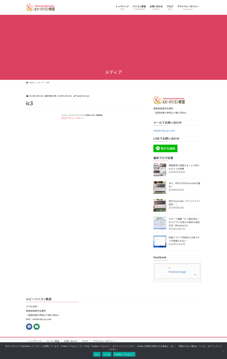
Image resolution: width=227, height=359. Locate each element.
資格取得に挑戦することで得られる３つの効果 (184, 167)
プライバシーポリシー (104, 341)
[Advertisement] (113, 42)
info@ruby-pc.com (164, 130)
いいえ (107, 354)
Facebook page (177, 272)
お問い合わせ (70, 341)
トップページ (35, 341)
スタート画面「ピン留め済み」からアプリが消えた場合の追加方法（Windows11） (184, 222)
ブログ (85, 341)
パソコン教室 (52, 341)
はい (97, 354)
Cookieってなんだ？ (124, 354)
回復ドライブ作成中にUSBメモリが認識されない (184, 239)
